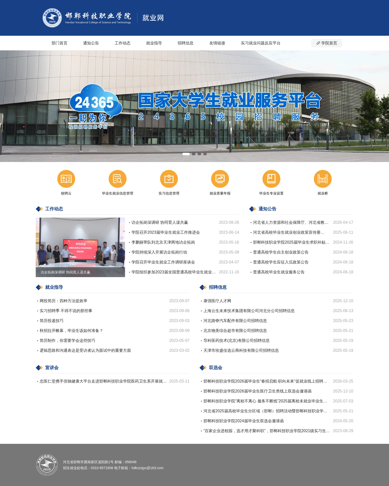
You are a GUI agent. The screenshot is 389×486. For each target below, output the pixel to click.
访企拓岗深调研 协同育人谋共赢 (159, 222)
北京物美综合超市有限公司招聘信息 (235, 330)
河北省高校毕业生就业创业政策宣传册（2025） (287, 232)
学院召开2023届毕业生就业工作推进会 (165, 232)
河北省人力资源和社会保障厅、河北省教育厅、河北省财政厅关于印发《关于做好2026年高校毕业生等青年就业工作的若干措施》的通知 (291, 223)
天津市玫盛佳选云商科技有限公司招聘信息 (241, 350)
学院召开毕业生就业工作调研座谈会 (163, 262)
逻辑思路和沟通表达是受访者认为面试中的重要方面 (85, 350)
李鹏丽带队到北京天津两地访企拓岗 (163, 242)
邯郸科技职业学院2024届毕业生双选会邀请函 (243, 421)
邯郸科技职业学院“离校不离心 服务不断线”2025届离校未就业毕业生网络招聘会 (265, 401)
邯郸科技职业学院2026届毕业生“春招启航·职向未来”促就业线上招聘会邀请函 (265, 381)
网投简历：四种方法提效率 (63, 301)
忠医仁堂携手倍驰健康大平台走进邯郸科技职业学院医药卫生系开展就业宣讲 (103, 381)
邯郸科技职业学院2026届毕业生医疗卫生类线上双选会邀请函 (257, 391)
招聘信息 (186, 43)
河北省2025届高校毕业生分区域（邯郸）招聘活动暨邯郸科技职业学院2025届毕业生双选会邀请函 (265, 411)
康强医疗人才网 (217, 301)
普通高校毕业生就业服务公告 (279, 272)
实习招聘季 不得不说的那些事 (66, 311)
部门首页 (59, 43)
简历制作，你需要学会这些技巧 (67, 340)
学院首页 (326, 43)
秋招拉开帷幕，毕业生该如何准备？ (71, 330)
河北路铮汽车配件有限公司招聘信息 (235, 321)
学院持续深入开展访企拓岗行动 (159, 252)
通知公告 (91, 43)
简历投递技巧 (52, 321)
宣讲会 (52, 367)
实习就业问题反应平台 (261, 43)
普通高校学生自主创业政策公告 (281, 252)
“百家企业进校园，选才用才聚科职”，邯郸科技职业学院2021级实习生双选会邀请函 (266, 431)
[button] (186, 154)
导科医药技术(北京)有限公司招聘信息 (236, 340)
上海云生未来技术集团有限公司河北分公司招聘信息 (249, 311)
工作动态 (122, 43)
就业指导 (154, 43)
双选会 (215, 367)
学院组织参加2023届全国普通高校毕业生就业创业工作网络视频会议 (173, 272)
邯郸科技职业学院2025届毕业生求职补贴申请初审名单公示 (291, 242)
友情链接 (217, 43)
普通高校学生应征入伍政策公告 (281, 262)
